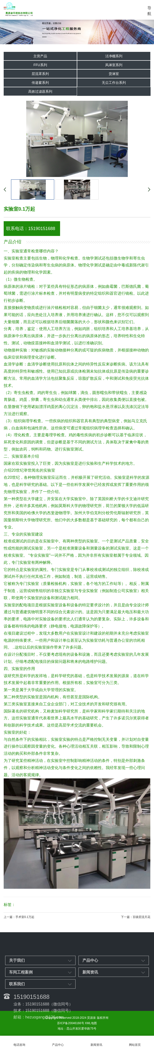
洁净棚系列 (113, 56)
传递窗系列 (40, 83)
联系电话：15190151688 (30, 228)
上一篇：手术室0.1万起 (19, 917)
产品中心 (57, 1042)
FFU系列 (40, 65)
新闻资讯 (96, 1042)
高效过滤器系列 (40, 91)
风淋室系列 (113, 65)
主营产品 (40, 56)
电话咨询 (19, 1042)
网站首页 (135, 1042)
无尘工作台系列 (114, 83)
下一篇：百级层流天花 (135, 917)
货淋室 (114, 74)
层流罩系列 (40, 74)
